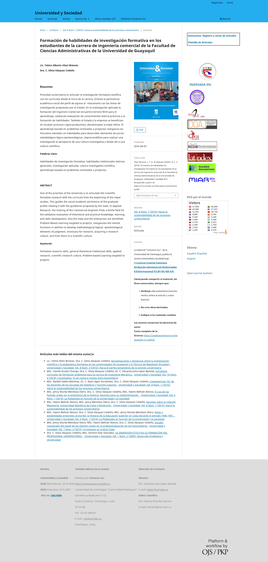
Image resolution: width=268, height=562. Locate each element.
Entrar (230, 2)
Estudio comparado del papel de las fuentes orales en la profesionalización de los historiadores (105, 424)
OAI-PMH (56, 495)
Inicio (42, 30)
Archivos (52, 18)
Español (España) (197, 253)
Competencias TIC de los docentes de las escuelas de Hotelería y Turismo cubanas (110, 383)
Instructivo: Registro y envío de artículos (212, 35)
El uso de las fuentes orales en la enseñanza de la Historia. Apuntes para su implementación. (108, 393)
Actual (38, 18)
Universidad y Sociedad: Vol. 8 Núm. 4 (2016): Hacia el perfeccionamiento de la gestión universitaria (104, 367)
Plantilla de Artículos (200, 42)
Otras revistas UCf (105, 18)
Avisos (66, 18)
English (191, 258)
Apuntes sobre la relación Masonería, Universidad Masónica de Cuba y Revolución (111, 403)
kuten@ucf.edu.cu (157, 489)
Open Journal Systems (199, 273)
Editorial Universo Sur (133, 18)
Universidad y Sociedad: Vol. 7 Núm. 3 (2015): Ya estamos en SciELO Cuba (106, 427)
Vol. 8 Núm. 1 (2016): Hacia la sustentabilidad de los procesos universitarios (101, 30)
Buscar (225, 18)
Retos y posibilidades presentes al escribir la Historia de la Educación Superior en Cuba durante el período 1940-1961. (111, 414)
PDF (141, 129)
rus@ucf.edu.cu (92, 518)
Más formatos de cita (147, 195)
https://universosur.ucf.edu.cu (92, 483)
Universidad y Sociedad (58, 13)
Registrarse (217, 2)
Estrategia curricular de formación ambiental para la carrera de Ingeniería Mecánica (107, 373)
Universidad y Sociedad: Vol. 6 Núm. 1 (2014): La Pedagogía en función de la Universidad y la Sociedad (111, 396)
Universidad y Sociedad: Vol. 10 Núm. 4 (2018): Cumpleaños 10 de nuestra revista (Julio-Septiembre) (112, 376)
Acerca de (81, 18)
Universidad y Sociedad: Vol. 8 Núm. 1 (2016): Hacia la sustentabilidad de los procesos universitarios (108, 386)
